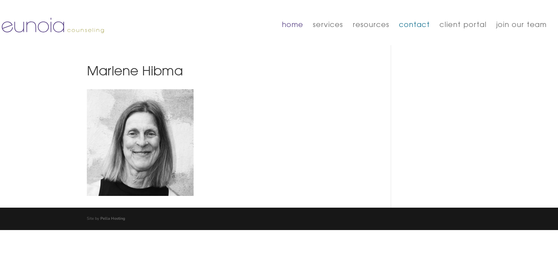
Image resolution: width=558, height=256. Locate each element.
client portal (462, 26)
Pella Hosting (112, 218)
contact (414, 26)
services (328, 26)
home (292, 26)
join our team (521, 26)
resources (371, 26)
